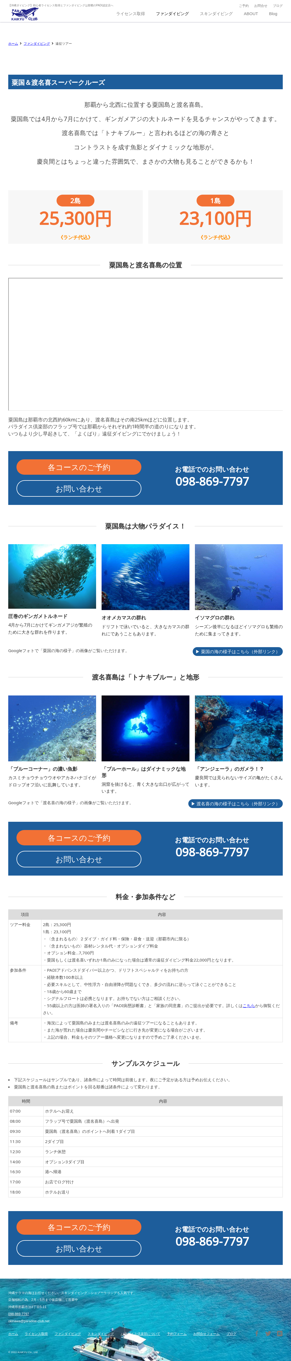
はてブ (280, 1334)
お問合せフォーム (206, 1334)
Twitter (268, 1334)
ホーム (13, 43)
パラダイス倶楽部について (140, 1334)
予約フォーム (177, 1334)
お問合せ (260, 6)
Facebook (257, 1334)
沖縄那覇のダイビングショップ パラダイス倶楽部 (24, 14)
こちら (249, 1005)
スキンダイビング (101, 1334)
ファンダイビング (37, 43)
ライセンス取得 (36, 1334)
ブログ (278, 6)
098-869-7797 (18, 1314)
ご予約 (244, 6)
